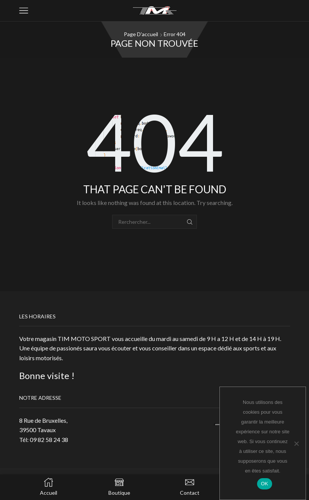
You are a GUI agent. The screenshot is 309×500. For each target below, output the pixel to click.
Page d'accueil (141, 34)
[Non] (296, 443)
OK (264, 483)
